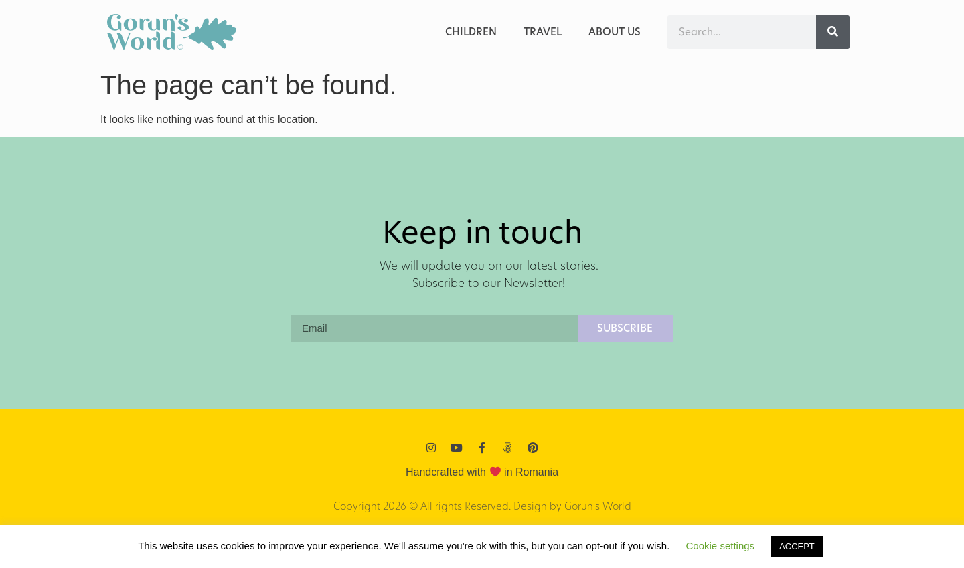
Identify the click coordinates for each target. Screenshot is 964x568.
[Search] (833, 32)
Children (471, 32)
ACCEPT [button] (797, 546)
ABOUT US (614, 32)
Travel (543, 32)
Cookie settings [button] (720, 545)
